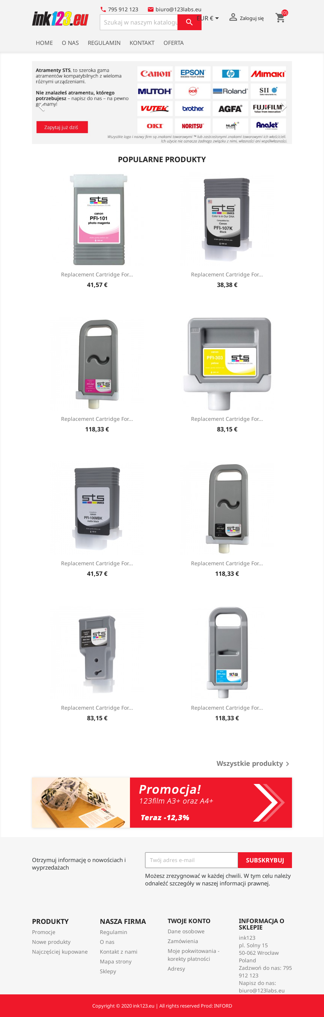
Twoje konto (189, 921)
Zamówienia (183, 941)
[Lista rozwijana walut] (209, 18)
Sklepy (108, 971)
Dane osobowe (186, 931)
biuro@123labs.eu (262, 990)
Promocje (43, 932)
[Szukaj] (151, 22)
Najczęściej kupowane (60, 951)
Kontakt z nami (119, 951)
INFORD (223, 1005)
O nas (70, 42)
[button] (51, 102)
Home (44, 42)
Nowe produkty (51, 941)
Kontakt (142, 42)
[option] (162, 102)
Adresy (176, 968)
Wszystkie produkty (254, 764)
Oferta (174, 42)
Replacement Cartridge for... (97, 274)
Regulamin (104, 42)
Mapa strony (115, 961)
